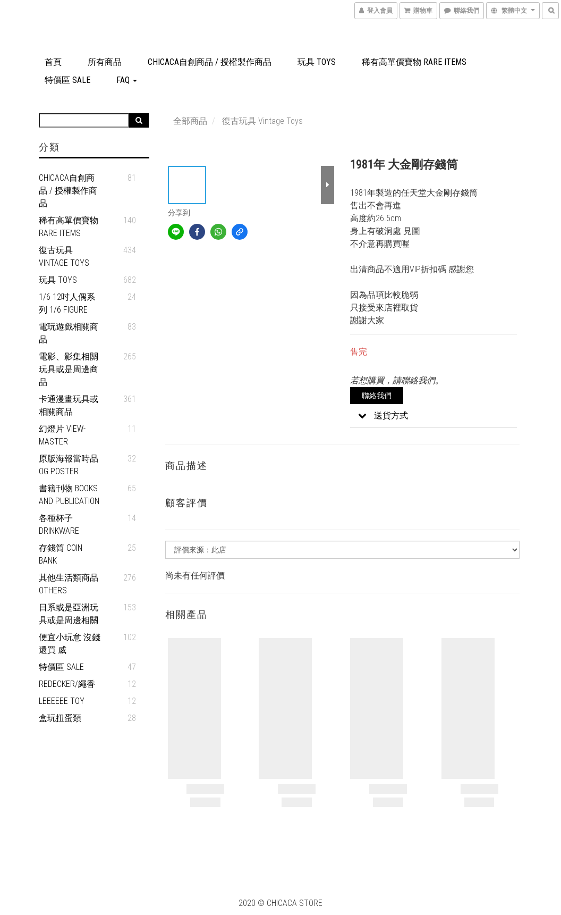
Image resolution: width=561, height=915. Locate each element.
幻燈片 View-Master (62, 435)
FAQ (126, 80)
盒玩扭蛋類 (60, 718)
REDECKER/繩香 (67, 684)
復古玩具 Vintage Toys (64, 256)
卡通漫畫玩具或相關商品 (68, 405)
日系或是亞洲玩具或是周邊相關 (68, 613)
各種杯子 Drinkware (59, 524)
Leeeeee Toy (61, 701)
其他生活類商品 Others (68, 584)
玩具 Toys (317, 62)
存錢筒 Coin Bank (60, 554)
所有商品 (105, 62)
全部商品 (190, 121)
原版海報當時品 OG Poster (68, 465)
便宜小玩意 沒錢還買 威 (69, 643)
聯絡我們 (377, 395)
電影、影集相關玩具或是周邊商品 (68, 369)
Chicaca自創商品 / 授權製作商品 (209, 62)
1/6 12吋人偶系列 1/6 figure (67, 303)
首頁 (53, 62)
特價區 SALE (67, 80)
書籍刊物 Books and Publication (69, 494)
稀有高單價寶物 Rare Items (414, 62)
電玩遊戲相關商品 (68, 333)
